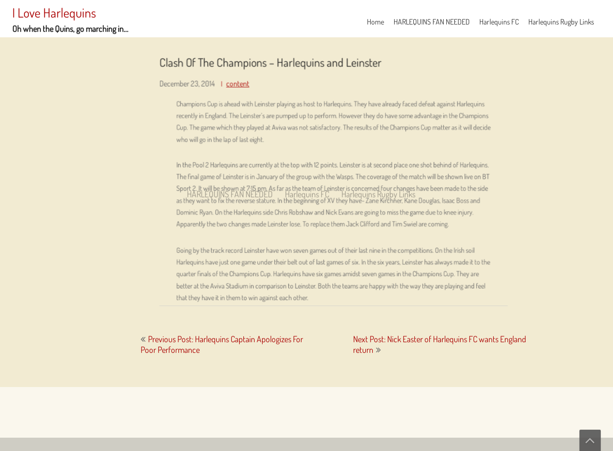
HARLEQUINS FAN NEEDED (432, 21)
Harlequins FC (499, 21)
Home (375, 21)
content (251, 88)
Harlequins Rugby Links (561, 21)
